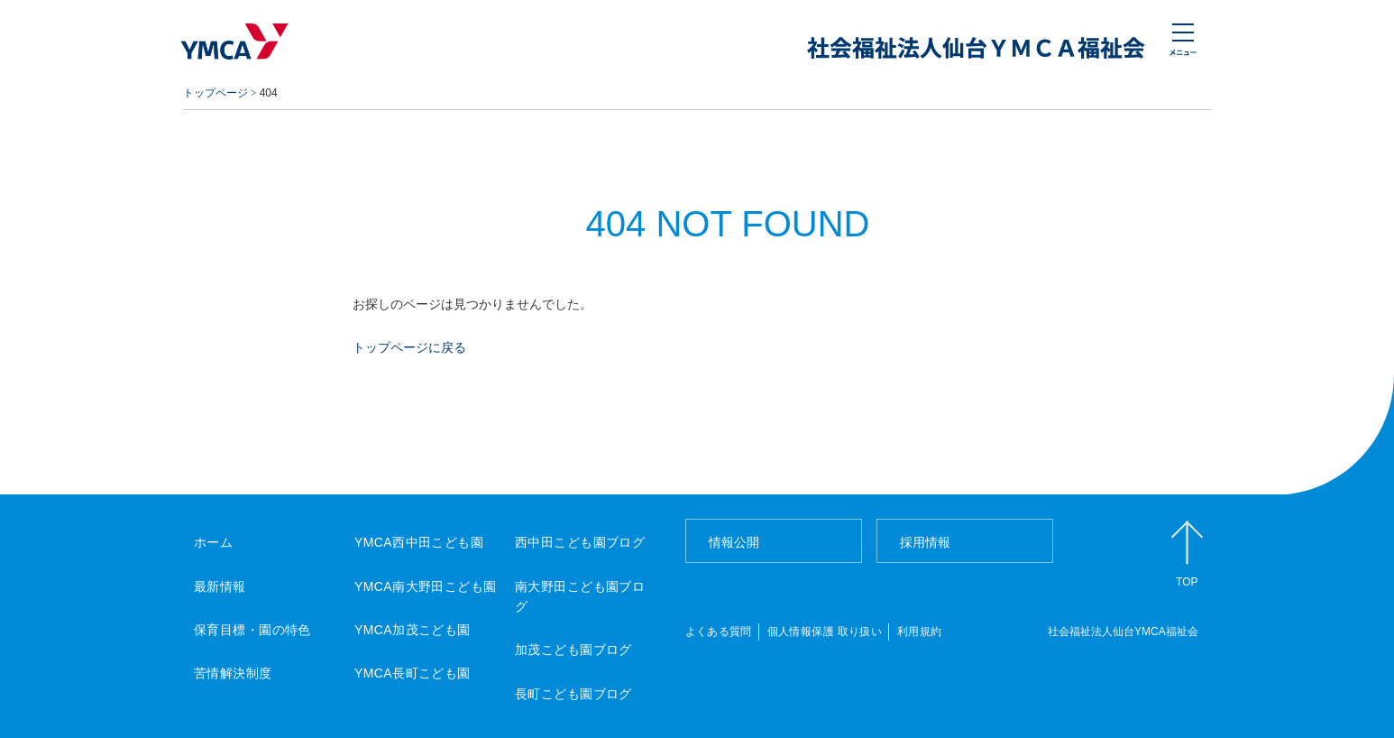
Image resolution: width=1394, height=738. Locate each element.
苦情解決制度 (233, 673)
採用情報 (925, 542)
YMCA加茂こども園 (412, 630)
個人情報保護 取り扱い (824, 631)
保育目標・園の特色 (252, 630)
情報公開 (734, 542)
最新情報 (220, 586)
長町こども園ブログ (573, 694)
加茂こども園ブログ (573, 649)
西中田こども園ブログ (580, 542)
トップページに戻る (409, 347)
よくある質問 (718, 631)
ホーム (213, 542)
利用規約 (919, 631)
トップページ (215, 93)
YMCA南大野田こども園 (425, 586)
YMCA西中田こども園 (418, 542)
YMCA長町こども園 (412, 673)
